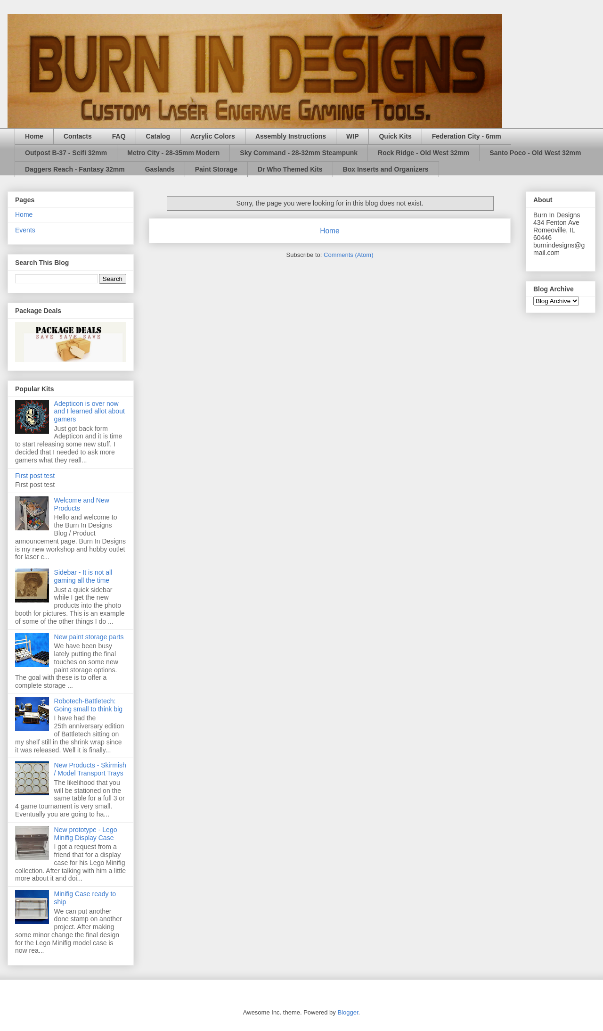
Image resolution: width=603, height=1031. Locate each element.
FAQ (119, 136)
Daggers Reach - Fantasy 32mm (75, 169)
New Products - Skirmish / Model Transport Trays (90, 769)
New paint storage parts (89, 637)
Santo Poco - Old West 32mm (535, 153)
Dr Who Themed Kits (290, 169)
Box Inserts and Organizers (386, 169)
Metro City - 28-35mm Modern (173, 153)
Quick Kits (395, 136)
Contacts (78, 136)
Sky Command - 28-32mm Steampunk (299, 153)
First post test (35, 475)
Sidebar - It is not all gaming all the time (83, 576)
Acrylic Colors (212, 136)
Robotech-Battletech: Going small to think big (88, 705)
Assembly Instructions (290, 136)
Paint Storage (216, 169)
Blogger (347, 1012)
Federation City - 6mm (466, 136)
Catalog (158, 136)
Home (34, 136)
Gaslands (160, 169)
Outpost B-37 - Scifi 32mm (66, 153)
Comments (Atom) (348, 254)
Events (25, 230)
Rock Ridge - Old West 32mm (423, 153)
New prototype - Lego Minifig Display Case (85, 833)
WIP (352, 136)
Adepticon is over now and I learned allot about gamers (89, 411)
